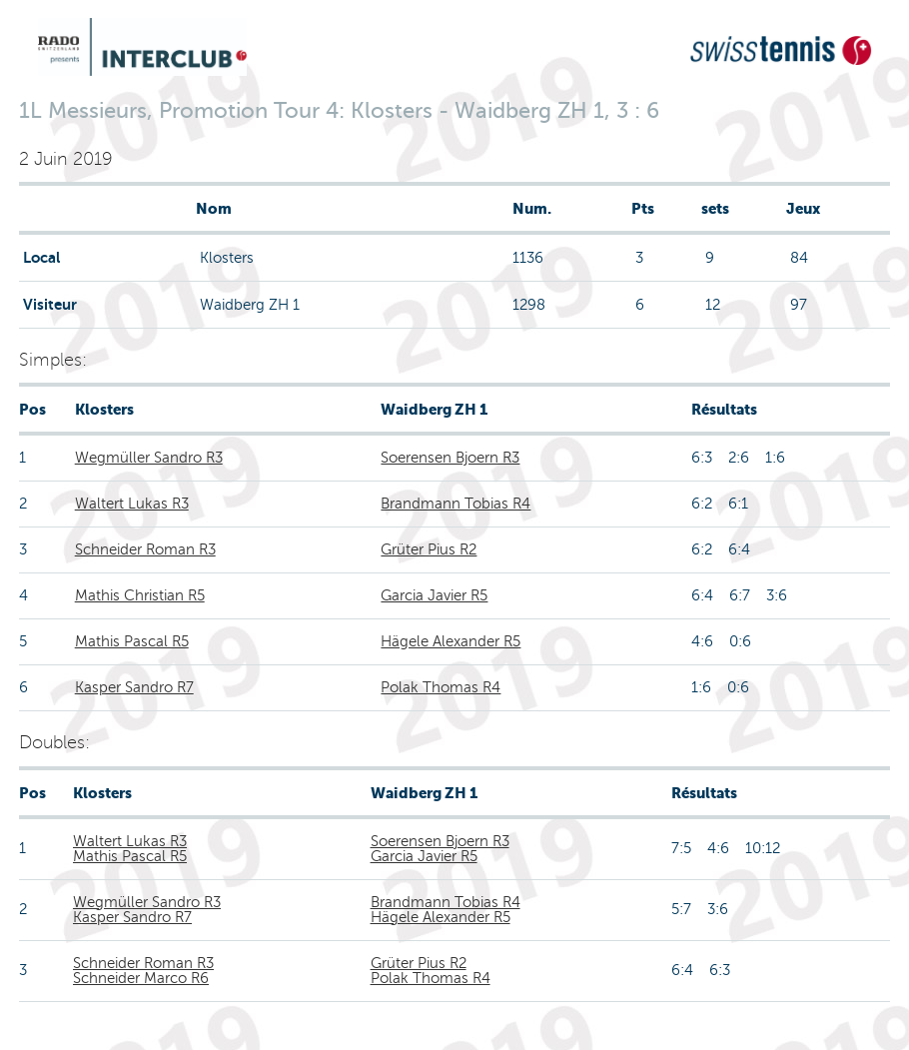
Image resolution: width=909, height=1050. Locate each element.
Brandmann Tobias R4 (455, 504)
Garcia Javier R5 (434, 595)
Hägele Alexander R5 (450, 641)
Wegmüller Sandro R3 (149, 458)
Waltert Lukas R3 (132, 504)
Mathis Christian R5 (140, 595)
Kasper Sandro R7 (134, 687)
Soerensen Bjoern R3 (450, 458)
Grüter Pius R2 (428, 549)
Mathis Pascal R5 (132, 641)
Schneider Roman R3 (145, 549)
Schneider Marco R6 (141, 978)
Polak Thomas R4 (440, 687)
